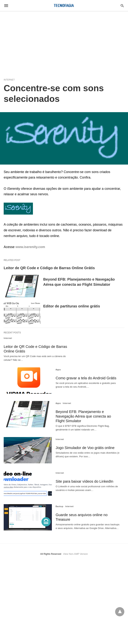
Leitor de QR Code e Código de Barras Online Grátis (49, 268)
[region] (64, 42)
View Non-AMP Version (75, 554)
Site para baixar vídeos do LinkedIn (84, 481)
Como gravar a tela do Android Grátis (86, 378)
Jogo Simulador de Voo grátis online (85, 448)
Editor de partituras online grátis (71, 306)
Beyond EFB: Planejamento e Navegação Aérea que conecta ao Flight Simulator (83, 416)
